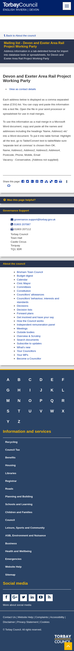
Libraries (10, 473)
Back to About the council (20, 35)
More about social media (17, 604)
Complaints (41, 617)
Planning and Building (19, 496)
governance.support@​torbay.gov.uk (35, 219)
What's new (23, 347)
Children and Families (18, 512)
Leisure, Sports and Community (25, 527)
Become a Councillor (29, 358)
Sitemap (10, 574)
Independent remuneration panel (36, 324)
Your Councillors (26, 351)
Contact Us (9, 617)
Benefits (10, 457)
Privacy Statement (27, 622)
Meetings (22, 328)
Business (11, 543)
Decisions (22, 305)
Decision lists (24, 309)
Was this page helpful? (19, 199)
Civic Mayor (24, 283)
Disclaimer (9, 622)
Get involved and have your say (35, 317)
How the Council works (30, 320)
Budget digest (25, 275)
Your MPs (22, 354)
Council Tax (12, 449)
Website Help (13, 566)
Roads (9, 488)
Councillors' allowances (30, 294)
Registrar (11, 481)
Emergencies (13, 559)
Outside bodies (25, 332)
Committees (24, 287)
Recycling (11, 442)
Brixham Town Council (30, 272)
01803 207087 (22, 224)
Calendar (22, 279)
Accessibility (57, 617)
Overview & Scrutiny (28, 336)
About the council (14, 263)
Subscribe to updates (29, 343)
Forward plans (25, 313)
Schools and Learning (19, 504)
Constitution (24, 290)
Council (10, 520)
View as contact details (22, 89)
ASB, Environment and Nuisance (25, 535)
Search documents (28, 339)
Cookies (45, 622)
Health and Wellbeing (18, 551)
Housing (10, 465)
